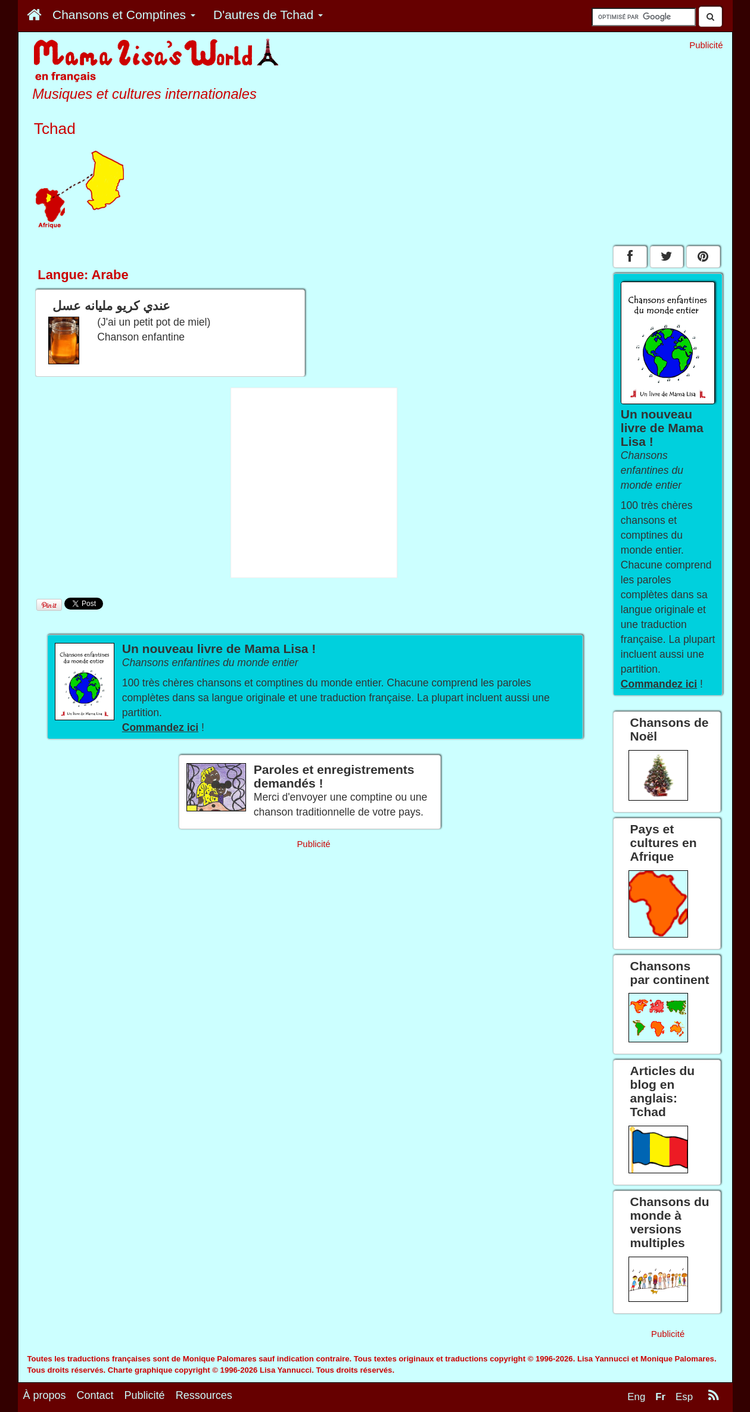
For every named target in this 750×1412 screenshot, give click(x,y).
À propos (44, 1395)
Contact (95, 1395)
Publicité (145, 1395)
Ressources (204, 1395)
